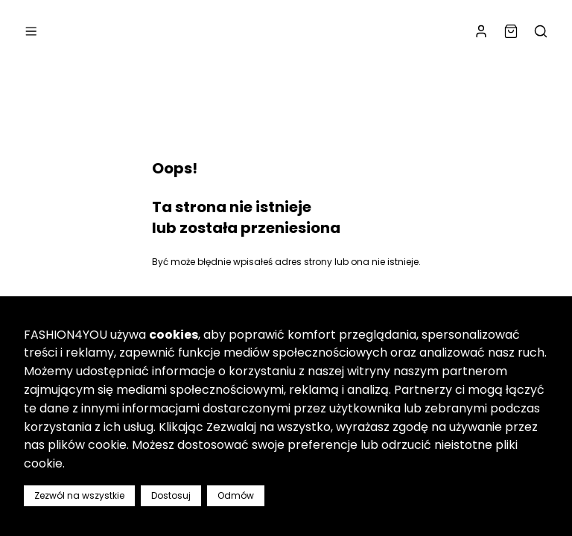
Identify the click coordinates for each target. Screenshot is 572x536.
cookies (173, 334)
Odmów (235, 495)
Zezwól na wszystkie (79, 495)
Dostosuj (171, 495)
